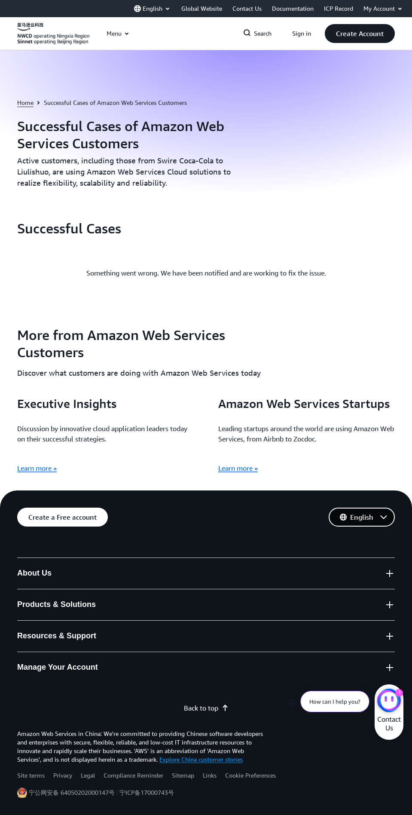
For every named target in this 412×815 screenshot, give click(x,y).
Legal (88, 775)
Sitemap (183, 775)
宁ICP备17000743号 (146, 792)
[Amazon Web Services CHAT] (389, 701)
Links (210, 775)
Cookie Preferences (250, 775)
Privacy (62, 775)
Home (25, 102)
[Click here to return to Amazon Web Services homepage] (53, 38)
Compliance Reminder (133, 775)
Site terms (31, 775)
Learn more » (37, 468)
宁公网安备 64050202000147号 (72, 792)
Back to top (206, 708)
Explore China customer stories (201, 759)
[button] (360, 33)
